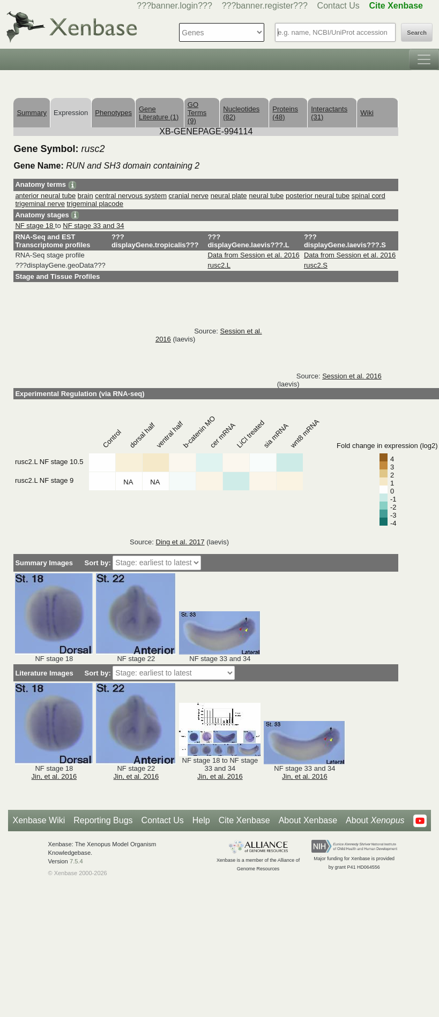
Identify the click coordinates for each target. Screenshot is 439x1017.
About (375, 820)
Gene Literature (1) (158, 113)
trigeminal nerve (40, 204)
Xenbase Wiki (38, 820)
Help (201, 820)
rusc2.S (316, 265)
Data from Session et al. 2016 (253, 255)
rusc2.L (218, 265)
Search (417, 32)
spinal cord (368, 196)
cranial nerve (189, 196)
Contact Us (338, 5)
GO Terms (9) (197, 113)
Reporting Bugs (102, 820)
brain (85, 196)
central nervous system (131, 196)
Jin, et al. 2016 (54, 776)
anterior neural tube (45, 196)
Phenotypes (113, 113)
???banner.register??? (265, 5)
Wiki (367, 113)
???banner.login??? (174, 5)
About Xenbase (308, 820)
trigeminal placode (95, 204)
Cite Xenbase (244, 820)
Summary (32, 113)
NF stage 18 (35, 226)
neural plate (229, 196)
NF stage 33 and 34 (93, 226)
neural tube (266, 196)
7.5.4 (76, 861)
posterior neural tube (317, 196)
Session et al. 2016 (352, 376)
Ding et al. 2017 (180, 542)
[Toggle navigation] (424, 59)
